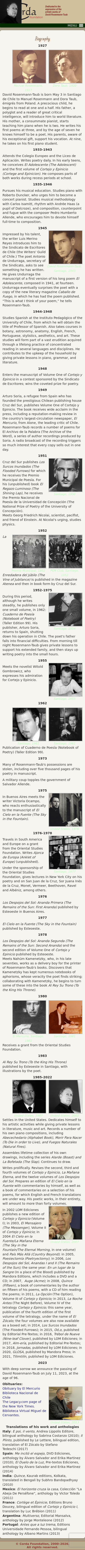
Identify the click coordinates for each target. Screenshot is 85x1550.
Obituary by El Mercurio (21, 1388)
